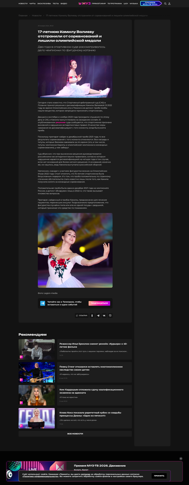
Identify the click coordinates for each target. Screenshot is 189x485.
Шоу (126, 3)
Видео (64, 3)
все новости (75, 434)
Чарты (32, 3)
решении (61, 122)
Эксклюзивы (44, 3)
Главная (23, 15)
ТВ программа (115, 3)
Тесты (56, 3)
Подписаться (99, 303)
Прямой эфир (99, 3)
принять (159, 476)
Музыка (134, 3)
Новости (23, 3)
